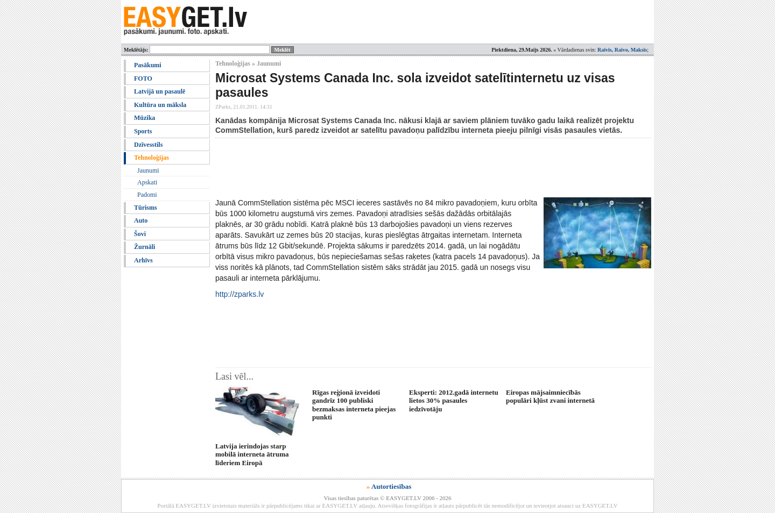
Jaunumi (148, 170)
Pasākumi (147, 65)
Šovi (140, 234)
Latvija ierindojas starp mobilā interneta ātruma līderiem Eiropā (251, 454)
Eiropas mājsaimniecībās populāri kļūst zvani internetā (550, 396)
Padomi (147, 194)
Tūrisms (145, 207)
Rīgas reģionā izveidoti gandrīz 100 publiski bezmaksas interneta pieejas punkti (354, 404)
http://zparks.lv (239, 294)
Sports (143, 131)
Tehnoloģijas (151, 157)
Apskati (147, 182)
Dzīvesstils (148, 144)
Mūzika (144, 118)
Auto (140, 220)
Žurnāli (144, 247)
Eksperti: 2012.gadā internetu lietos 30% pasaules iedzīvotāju (453, 400)
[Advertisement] (411, 168)
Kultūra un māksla (160, 105)
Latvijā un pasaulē (159, 91)
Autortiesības (391, 486)
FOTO (143, 78)
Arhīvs (143, 260)
